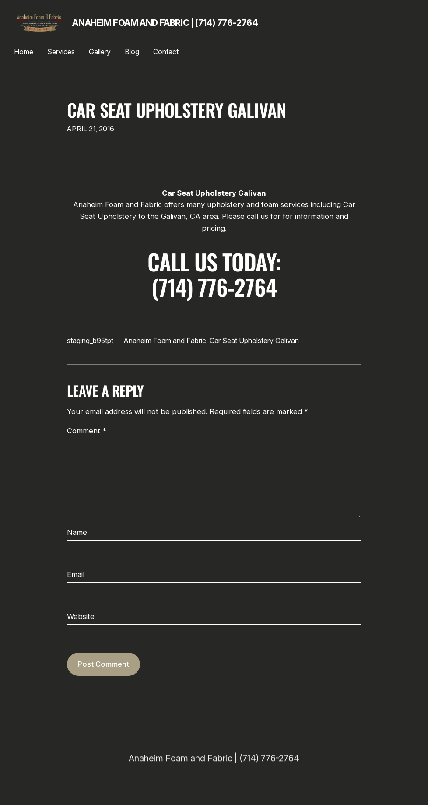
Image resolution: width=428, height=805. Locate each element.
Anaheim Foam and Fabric (165, 340)
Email (75, 574)
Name (77, 532)
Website (81, 616)
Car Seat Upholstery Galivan (176, 110)
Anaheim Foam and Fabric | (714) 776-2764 (165, 23)
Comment (86, 430)
